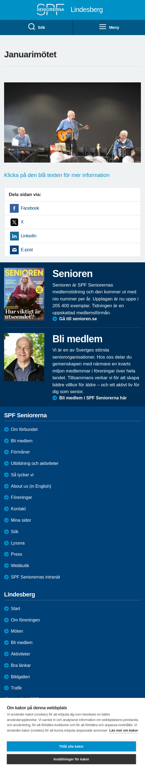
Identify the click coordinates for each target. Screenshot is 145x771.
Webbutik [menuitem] (20, 565)
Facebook (30, 208)
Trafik (16, 688)
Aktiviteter (20, 654)
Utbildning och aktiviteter (34, 463)
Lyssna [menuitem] (18, 543)
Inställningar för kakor (71, 759)
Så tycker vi (22, 474)
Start (15, 608)
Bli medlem (21, 441)
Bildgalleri (20, 676)
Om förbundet (24, 429)
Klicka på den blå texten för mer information (57, 175)
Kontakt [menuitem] (18, 508)
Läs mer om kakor (123, 730)
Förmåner (20, 452)
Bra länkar (21, 665)
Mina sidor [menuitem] (21, 520)
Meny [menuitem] (109, 27)
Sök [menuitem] (36, 27)
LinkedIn (28, 236)
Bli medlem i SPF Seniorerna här (93, 398)
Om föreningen (25, 620)
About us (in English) (31, 486)
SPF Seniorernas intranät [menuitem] (35, 577)
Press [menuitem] (16, 554)
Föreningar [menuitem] (21, 497)
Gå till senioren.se (78, 318)
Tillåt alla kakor (71, 746)
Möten (17, 631)
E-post (27, 249)
